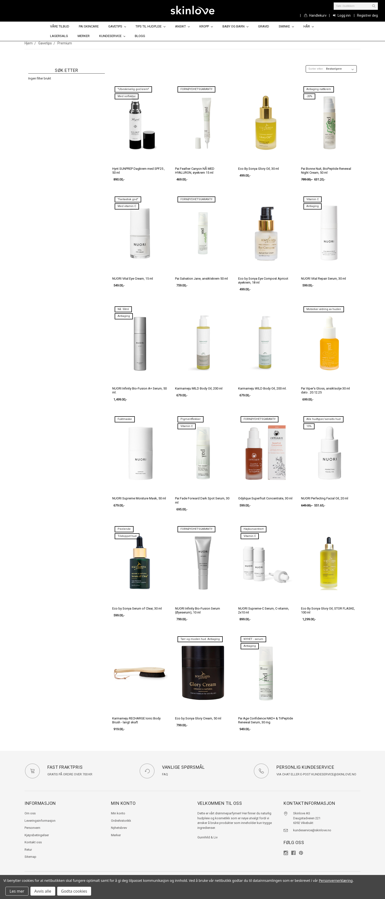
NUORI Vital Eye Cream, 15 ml (132, 278)
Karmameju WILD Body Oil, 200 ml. (262, 388)
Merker (84, 36)
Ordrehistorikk (121, 820)
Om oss (30, 813)
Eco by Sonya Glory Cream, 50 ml (198, 718)
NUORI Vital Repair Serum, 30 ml (323, 278)
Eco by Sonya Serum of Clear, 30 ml (137, 608)
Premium (64, 43)
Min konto (118, 813)
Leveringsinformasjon (40, 820)
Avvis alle (42, 891)
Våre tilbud (59, 26)
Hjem (29, 43)
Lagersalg (59, 36)
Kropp (206, 26)
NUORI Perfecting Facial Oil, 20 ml (324, 498)
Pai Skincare (89, 26)
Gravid (263, 26)
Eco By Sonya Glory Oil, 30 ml (258, 168)
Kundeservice (112, 36)
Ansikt (182, 26)
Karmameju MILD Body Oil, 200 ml (198, 388)
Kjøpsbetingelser (37, 835)
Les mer (17, 891)
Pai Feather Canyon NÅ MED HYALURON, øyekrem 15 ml (194, 170)
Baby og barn (235, 26)
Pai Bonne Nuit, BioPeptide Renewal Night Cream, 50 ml (326, 170)
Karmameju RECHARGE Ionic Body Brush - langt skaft (136, 720)
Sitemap (30, 857)
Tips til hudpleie (150, 26)
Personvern (32, 828)
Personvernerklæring (336, 880)
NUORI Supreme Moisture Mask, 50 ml (139, 498)
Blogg (140, 36)
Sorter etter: (316, 68)
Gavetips (117, 26)
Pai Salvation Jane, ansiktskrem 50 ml (201, 278)
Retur (28, 849)
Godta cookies (74, 891)
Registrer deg (367, 15)
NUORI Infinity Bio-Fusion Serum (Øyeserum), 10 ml (197, 610)
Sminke (286, 26)
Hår (308, 26)
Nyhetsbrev (119, 828)
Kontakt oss (33, 842)
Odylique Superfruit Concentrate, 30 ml (265, 498)
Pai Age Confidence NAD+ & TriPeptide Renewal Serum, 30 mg (265, 720)
